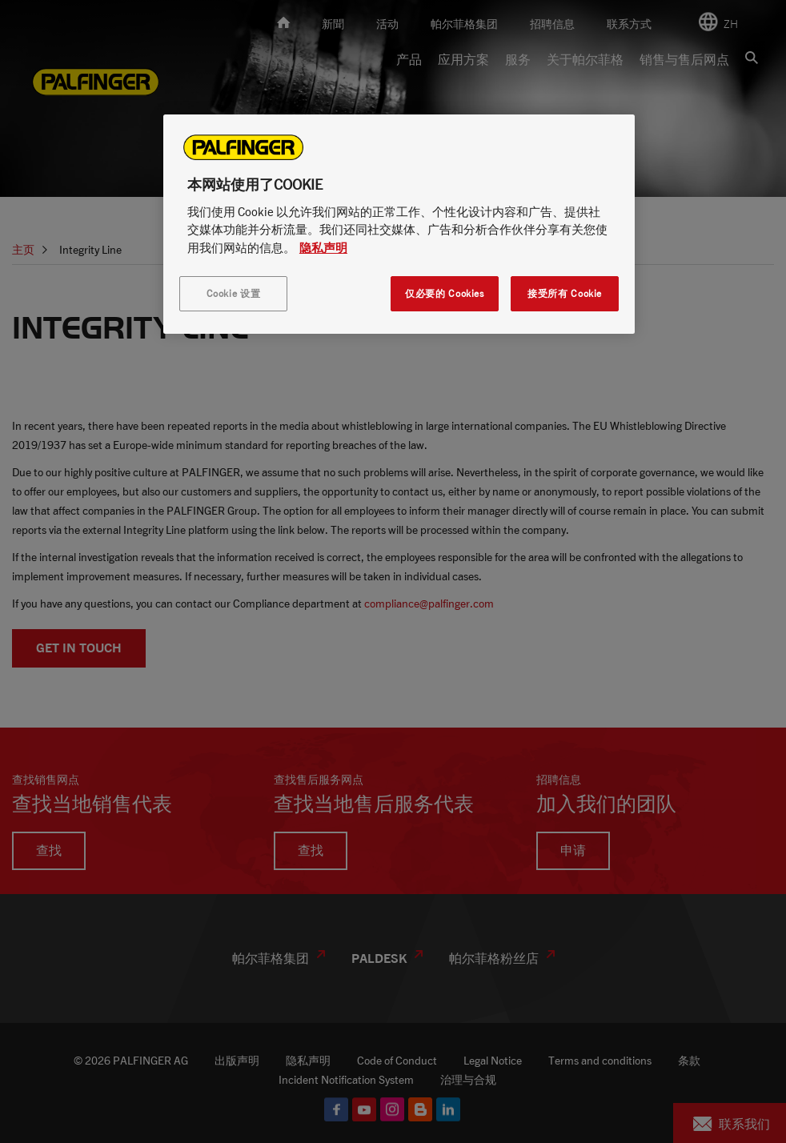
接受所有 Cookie (564, 293)
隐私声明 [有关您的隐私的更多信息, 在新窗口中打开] (323, 247)
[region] (399, 224)
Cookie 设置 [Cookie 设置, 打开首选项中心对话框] (234, 293)
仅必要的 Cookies (444, 293)
